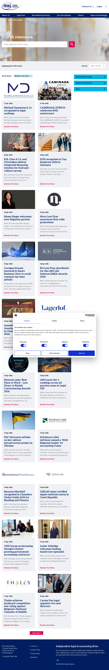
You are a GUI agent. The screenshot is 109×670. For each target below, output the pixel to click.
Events (81, 15)
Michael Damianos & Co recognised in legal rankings (18, 110)
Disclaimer (34, 657)
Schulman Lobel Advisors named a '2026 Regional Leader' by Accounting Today (54, 441)
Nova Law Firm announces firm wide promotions (52, 219)
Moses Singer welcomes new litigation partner (18, 218)
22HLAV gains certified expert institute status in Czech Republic (54, 494)
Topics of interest (84, 83)
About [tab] (82, 321)
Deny (27, 353)
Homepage (3, 19)
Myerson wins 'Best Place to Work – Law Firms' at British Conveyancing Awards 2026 (17, 385)
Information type (84, 77)
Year (78, 89)
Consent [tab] (27, 321)
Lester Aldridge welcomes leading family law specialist (52, 549)
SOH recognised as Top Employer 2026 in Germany (53, 162)
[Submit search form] (72, 44)
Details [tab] (54, 321)
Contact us (88, 6)
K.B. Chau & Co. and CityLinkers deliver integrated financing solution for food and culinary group (16, 165)
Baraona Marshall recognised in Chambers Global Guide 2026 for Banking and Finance (18, 496)
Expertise (21, 15)
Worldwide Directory (41, 15)
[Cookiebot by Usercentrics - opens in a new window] (87, 315)
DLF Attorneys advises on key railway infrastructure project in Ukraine (18, 441)
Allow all (81, 353)
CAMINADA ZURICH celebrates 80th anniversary (52, 110)
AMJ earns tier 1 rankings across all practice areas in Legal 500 (53, 384)
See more (36, 633)
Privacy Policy (35, 653)
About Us (6, 15)
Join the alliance (64, 15)
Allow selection (54, 353)
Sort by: (84, 66)
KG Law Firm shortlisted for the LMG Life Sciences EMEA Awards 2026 (54, 272)
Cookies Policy (35, 650)
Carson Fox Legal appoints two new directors (50, 603)
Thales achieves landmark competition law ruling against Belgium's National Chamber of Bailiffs (17, 606)
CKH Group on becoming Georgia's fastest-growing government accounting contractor (18, 550)
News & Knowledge (99, 15)
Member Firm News (21, 76)
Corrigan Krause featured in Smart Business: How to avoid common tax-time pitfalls (17, 274)
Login (99, 6)
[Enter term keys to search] (34, 44)
